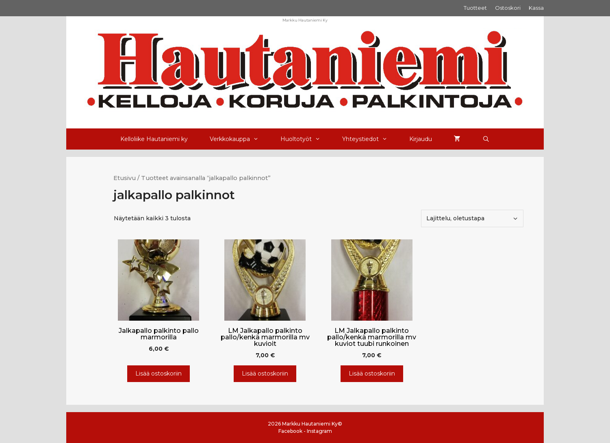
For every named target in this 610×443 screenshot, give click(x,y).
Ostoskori (508, 7)
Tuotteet (475, 7)
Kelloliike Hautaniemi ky (154, 139)
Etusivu (124, 178)
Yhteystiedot (370, 139)
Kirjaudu (420, 139)
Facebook (290, 431)
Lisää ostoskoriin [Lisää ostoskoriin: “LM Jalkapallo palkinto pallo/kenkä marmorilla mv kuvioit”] (265, 373)
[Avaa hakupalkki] (486, 139)
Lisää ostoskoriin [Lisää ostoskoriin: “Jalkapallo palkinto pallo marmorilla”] (158, 373)
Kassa (536, 7)
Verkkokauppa (239, 139)
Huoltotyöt (305, 139)
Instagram (319, 431)
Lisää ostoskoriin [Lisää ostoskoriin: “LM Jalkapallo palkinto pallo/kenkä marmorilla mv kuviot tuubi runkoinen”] (372, 373)
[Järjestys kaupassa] (472, 218)
